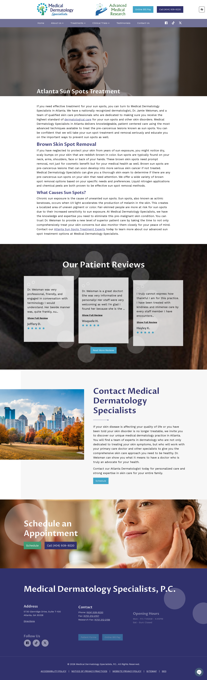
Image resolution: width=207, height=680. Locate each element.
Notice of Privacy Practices (89, 671)
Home (41, 23)
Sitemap (151, 671)
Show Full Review (37, 338)
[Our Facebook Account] (166, 23)
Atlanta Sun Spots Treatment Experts (79, 229)
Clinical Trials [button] (101, 23)
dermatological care (77, 119)
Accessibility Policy (53, 671)
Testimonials (123, 23)
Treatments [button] (78, 23)
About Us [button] (57, 23)
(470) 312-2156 (102, 632)
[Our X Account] (173, 23)
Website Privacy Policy (126, 671)
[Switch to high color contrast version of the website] (202, 9)
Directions (29, 635)
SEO (164, 671)
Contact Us (143, 23)
